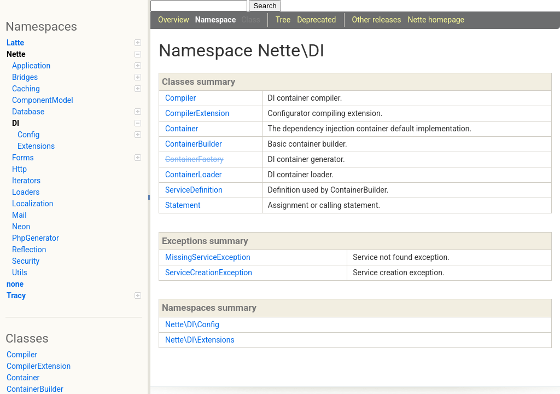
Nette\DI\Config (192, 324)
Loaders (25, 192)
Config (79, 134)
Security (25, 261)
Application (76, 65)
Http (19, 169)
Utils (19, 272)
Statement (183, 205)
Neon (21, 226)
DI (76, 123)
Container (23, 377)
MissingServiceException (207, 257)
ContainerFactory (194, 159)
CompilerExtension (39, 366)
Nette (74, 54)
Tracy (74, 295)
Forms (76, 157)
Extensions (36, 146)
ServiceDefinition (194, 190)
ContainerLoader (193, 174)
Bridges (76, 77)
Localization (33, 203)
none (15, 284)
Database (76, 111)
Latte (74, 42)
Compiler (22, 354)
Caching (76, 88)
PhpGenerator (35, 238)
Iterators (26, 180)
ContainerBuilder (193, 144)
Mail (19, 215)
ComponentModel (42, 100)
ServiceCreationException (208, 272)
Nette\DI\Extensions (200, 339)
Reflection (29, 249)
